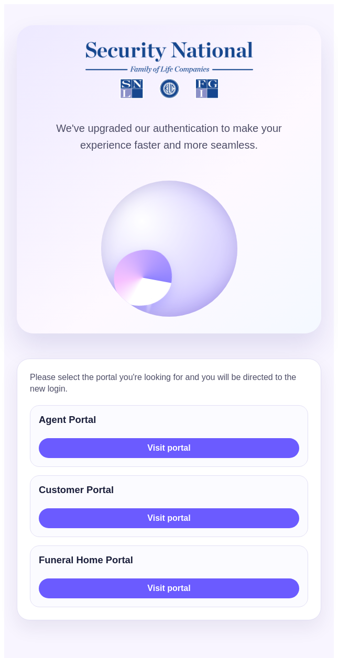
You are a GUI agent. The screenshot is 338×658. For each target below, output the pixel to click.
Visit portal (168, 447)
